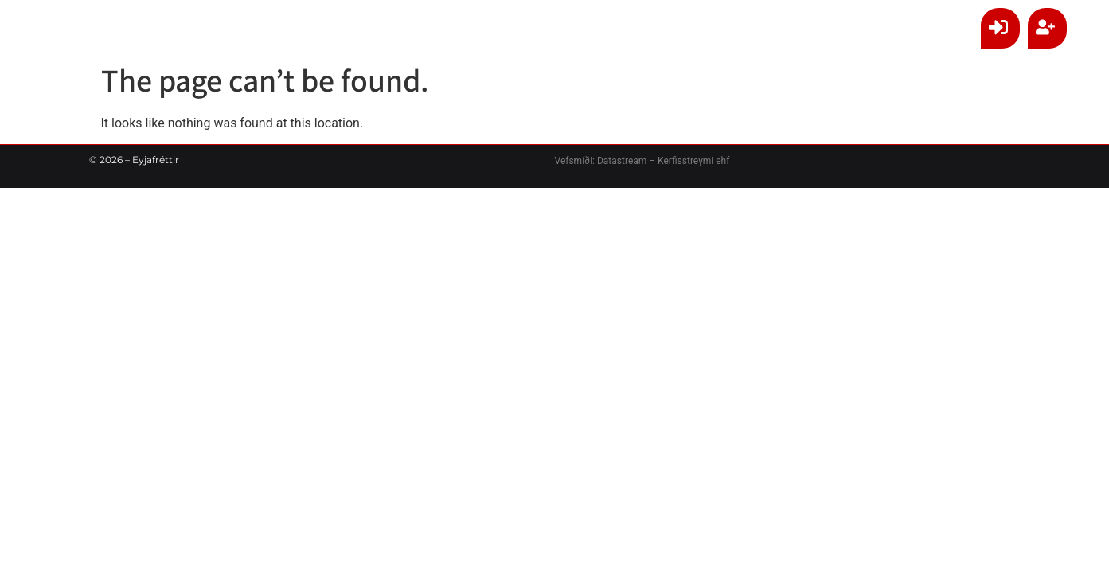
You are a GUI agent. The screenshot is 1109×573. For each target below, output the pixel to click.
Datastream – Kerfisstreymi (654, 160)
